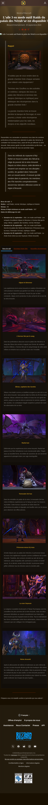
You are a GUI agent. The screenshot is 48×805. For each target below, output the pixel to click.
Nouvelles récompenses (38, 248)
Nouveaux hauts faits (21, 248)
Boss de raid (6, 248)
